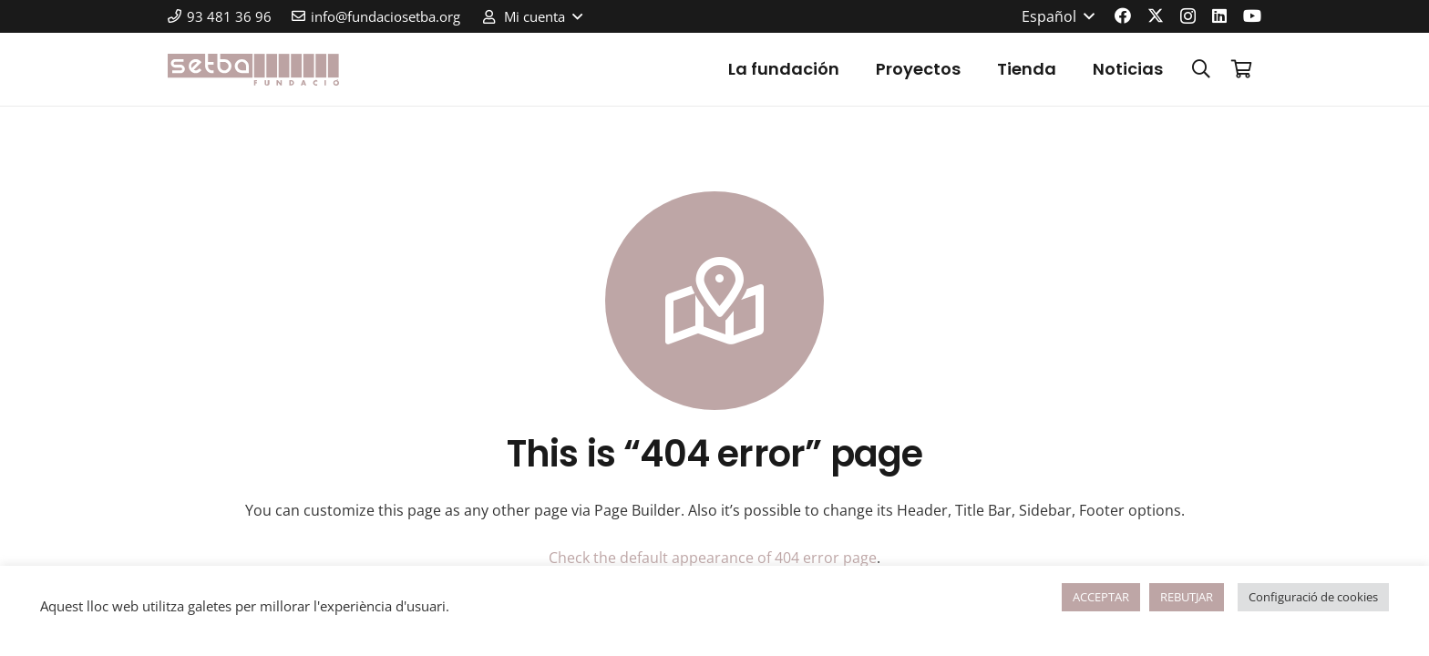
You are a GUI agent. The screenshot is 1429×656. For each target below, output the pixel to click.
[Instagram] (1188, 16)
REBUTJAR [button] (1186, 597)
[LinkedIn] (1219, 15)
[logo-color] (253, 70)
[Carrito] (1241, 69)
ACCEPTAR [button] (1101, 597)
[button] (532, 16)
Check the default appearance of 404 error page (713, 558)
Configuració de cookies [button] (1313, 597)
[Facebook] (1123, 15)
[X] (1155, 15)
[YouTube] (1252, 15)
